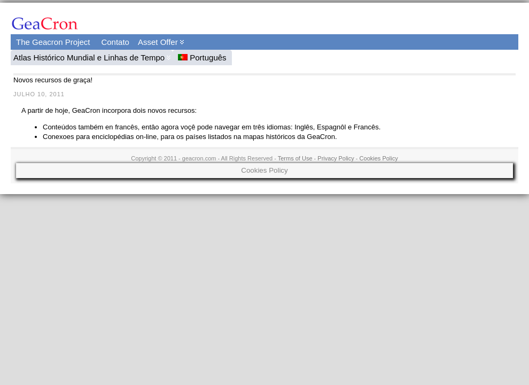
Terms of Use (295, 158)
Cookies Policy (379, 158)
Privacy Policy (335, 158)
